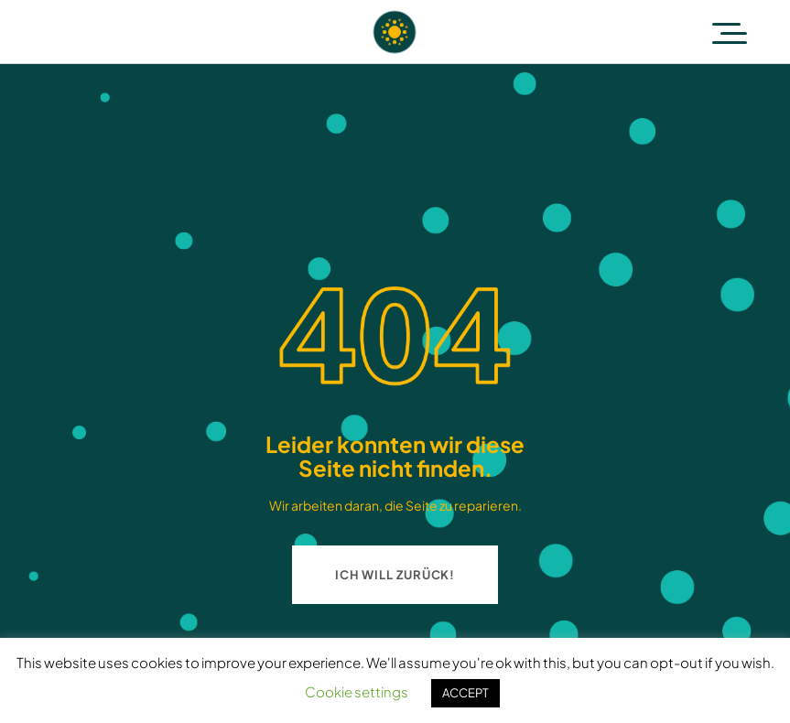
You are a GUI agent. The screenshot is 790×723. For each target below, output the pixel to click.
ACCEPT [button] (465, 692)
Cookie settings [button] (356, 691)
